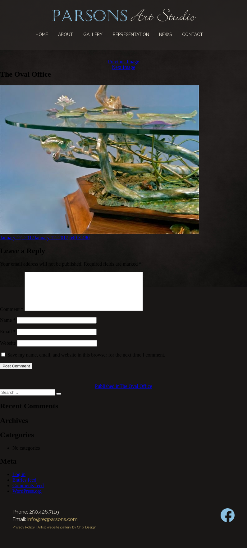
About (65, 34)
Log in (18, 481)
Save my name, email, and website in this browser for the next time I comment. (86, 362)
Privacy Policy (23, 535)
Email (8, 339)
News (165, 34)
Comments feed (28, 493)
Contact (192, 34)
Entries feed (24, 487)
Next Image (123, 67)
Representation (131, 34)
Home (41, 34)
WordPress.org (27, 498)
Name (8, 327)
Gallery (93, 34)
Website (8, 350)
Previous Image (123, 61)
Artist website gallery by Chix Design (67, 535)
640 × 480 (80, 237)
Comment (11, 316)
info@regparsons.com (52, 527)
